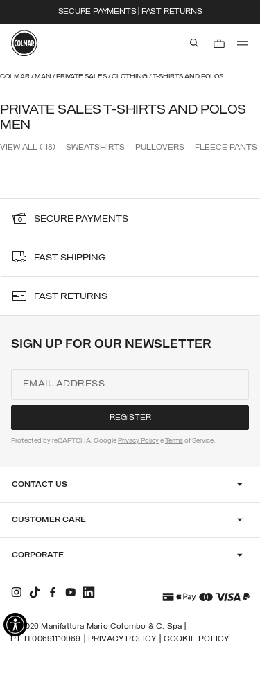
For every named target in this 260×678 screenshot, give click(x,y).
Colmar (15, 76)
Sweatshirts (95, 147)
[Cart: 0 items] (219, 43)
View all (27, 147)
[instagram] (16, 592)
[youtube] (70, 592)
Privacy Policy (138, 441)
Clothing (130, 76)
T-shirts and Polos (188, 76)
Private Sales (82, 76)
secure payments (81, 219)
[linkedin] (89, 592)
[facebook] (52, 592)
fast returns (70, 297)
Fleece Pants (226, 147)
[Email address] (130, 384)
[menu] (243, 43)
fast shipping (70, 258)
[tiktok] (34, 592)
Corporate (38, 555)
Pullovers (159, 147)
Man (44, 76)
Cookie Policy (196, 639)
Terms (174, 441)
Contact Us (39, 485)
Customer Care (49, 520)
